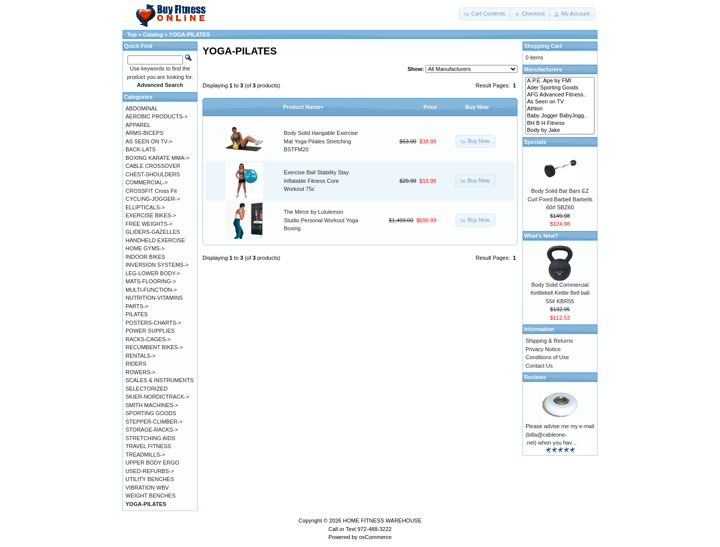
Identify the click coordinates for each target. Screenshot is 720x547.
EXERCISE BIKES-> (151, 215)
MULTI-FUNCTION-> (151, 290)
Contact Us (539, 366)
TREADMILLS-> (145, 455)
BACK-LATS (141, 149)
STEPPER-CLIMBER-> (154, 422)
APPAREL (138, 125)
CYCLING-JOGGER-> (153, 199)
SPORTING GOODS (151, 413)
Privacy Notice (543, 349)
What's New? (541, 236)
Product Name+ (303, 107)
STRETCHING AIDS (151, 438)
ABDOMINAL (142, 108)
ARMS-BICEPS (145, 133)
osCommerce (375, 537)
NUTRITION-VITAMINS (154, 298)
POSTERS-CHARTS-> (153, 323)
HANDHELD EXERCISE (155, 240)
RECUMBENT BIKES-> (154, 347)
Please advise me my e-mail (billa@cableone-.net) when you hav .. (560, 434)
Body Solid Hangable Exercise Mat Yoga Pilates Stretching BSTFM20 (321, 141)
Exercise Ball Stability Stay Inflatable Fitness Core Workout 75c (316, 180)
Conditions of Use (547, 357)
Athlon (560, 108)
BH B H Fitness (560, 123)
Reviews (535, 377)
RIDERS (136, 364)
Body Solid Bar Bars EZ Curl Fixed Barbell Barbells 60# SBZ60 (560, 199)
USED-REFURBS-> (150, 471)
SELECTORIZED (147, 389)
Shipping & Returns (549, 341)
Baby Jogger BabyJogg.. (560, 115)
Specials (535, 142)
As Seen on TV (560, 101)
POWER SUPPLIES (150, 331)
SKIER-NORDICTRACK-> (157, 397)
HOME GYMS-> (145, 248)
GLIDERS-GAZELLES (153, 232)
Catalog (153, 34)
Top (131, 34)
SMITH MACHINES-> (152, 405)
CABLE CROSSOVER (153, 166)
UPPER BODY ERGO (152, 463)
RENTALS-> (141, 356)
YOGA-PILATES (189, 34)
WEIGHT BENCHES (151, 496)
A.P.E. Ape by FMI (560, 80)
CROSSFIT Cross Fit (151, 191)
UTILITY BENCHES (150, 479)
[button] (485, 13)
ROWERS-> (141, 372)
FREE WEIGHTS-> (149, 224)
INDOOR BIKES (145, 257)
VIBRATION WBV (147, 488)
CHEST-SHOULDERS (153, 174)
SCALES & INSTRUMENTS (160, 380)
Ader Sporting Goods (560, 87)
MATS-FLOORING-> (151, 281)
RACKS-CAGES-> (148, 339)
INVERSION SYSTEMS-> (157, 265)
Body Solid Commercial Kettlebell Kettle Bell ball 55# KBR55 (560, 293)
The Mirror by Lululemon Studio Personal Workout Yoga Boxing (321, 220)
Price (430, 107)
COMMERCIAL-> (147, 182)
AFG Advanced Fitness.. (560, 94)
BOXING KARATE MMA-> (158, 158)
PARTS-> (137, 306)
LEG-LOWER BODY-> (153, 273)
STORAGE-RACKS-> (152, 430)
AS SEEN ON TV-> (149, 141)
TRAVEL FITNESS (148, 446)
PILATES (137, 314)
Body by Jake (560, 130)
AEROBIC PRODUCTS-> (157, 116)
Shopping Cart (543, 46)
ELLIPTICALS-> (145, 207)
